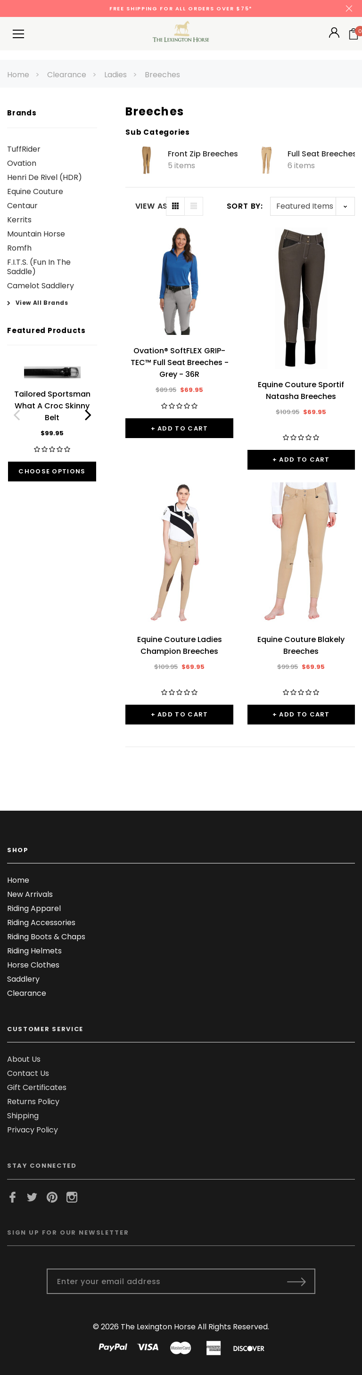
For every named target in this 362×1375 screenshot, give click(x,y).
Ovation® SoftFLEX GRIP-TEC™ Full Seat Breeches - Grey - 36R (180, 362)
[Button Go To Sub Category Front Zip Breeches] (146, 160)
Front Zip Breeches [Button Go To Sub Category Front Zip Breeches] (203, 154)
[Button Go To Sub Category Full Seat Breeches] (266, 160)
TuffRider (24, 149)
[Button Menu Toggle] (18, 34)
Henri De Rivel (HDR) (44, 177)
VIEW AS (150, 206)
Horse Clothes (33, 965)
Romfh (19, 248)
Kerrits (19, 219)
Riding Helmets (34, 950)
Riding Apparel (34, 908)
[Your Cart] (353, 34)
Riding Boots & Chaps (46, 936)
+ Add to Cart (179, 428)
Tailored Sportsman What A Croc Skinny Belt (52, 406)
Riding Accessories (41, 922)
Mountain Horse (36, 233)
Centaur (22, 205)
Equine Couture (35, 191)
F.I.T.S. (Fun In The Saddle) (39, 267)
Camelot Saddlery (40, 285)
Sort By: (245, 206)
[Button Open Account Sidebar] (334, 35)
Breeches (162, 74)
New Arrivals (30, 894)
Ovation (21, 163)
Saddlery (23, 979)
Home (18, 74)
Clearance (66, 74)
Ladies (115, 74)
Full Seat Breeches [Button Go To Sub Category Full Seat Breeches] (322, 154)
